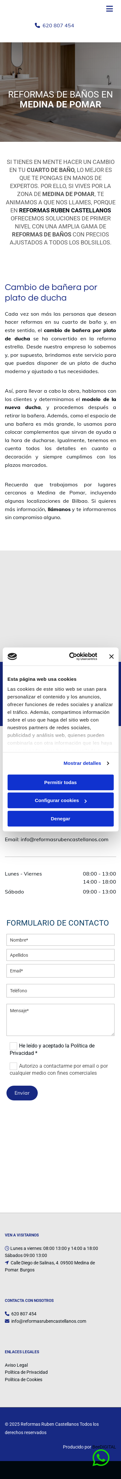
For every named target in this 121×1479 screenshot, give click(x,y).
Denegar (60, 818)
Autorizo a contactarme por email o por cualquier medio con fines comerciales (59, 1069)
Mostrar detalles (82, 763)
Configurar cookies (61, 800)
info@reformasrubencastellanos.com (64, 839)
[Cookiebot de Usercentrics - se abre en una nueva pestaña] (72, 656)
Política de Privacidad (26, 1372)
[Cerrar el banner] (111, 656)
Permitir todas (60, 782)
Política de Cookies (23, 1379)
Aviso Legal (16, 1365)
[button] (103, 1458)
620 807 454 (58, 25)
